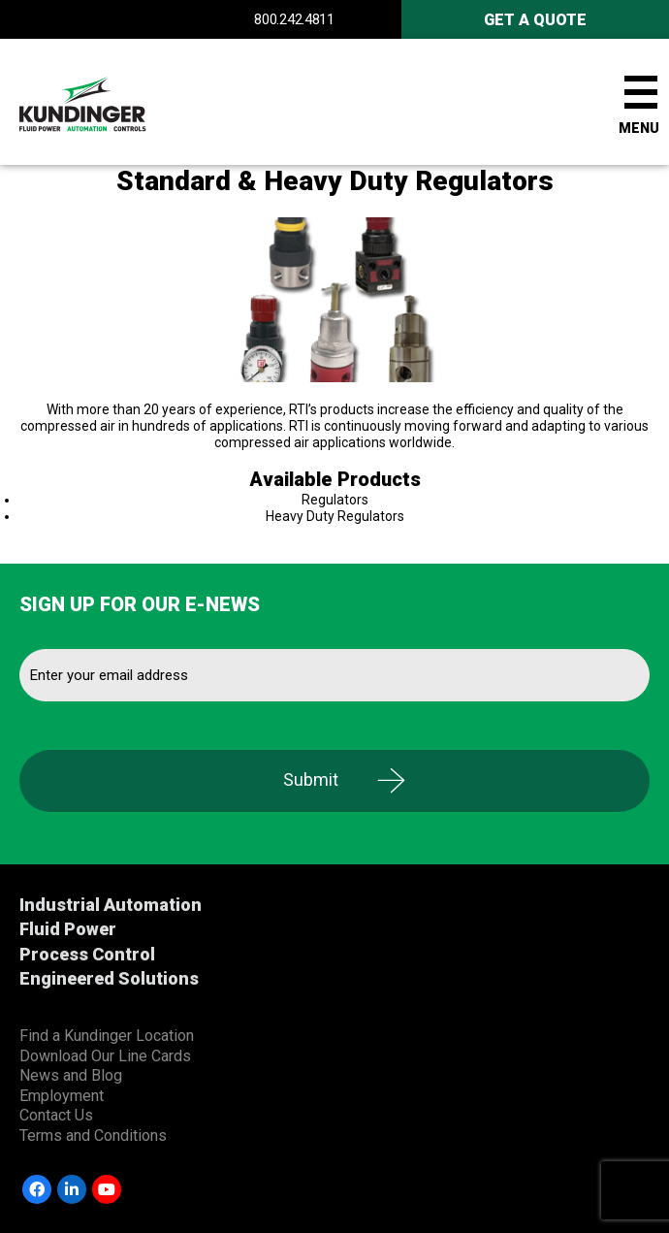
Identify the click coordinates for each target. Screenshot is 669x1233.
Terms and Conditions (93, 1135)
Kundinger (116, 102)
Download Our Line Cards (105, 1056)
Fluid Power (67, 929)
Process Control (87, 954)
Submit (310, 779)
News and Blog (70, 1075)
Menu (639, 128)
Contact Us (56, 1115)
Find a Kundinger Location (106, 1035)
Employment (61, 1096)
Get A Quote (535, 20)
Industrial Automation (110, 904)
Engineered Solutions (109, 978)
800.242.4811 (294, 19)
